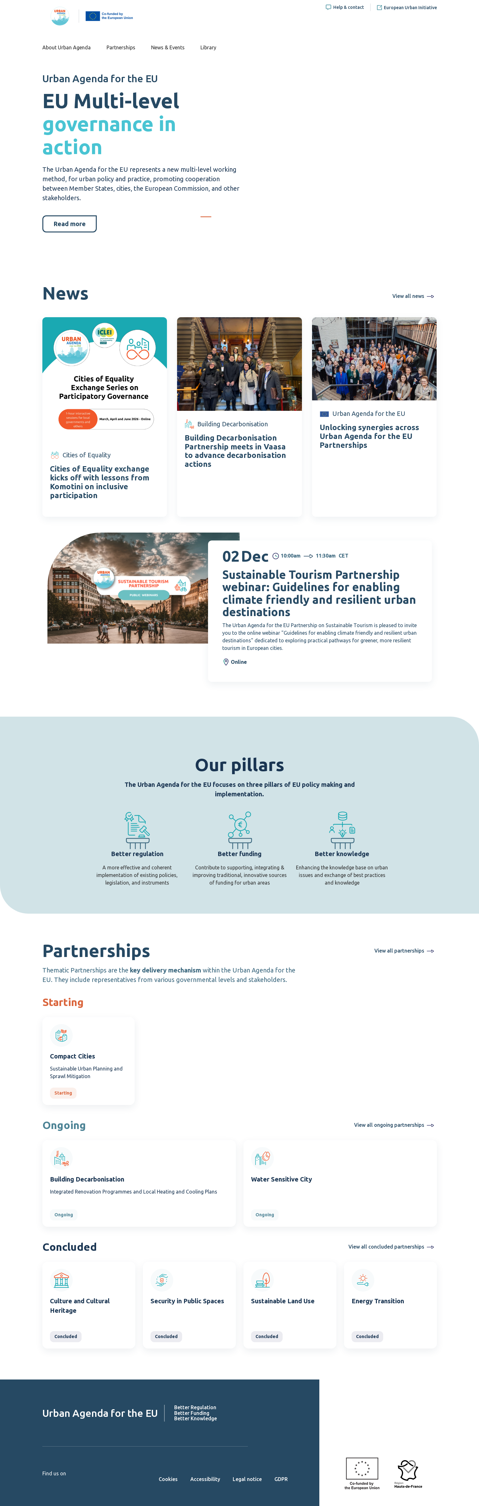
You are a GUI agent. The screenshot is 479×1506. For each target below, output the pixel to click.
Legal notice (247, 1479)
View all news (408, 296)
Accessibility (205, 1479)
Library (208, 47)
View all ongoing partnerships (389, 1125)
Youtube (46, 1483)
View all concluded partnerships (386, 1247)
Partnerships (121, 47)
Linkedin (68, 1483)
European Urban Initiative (410, 7)
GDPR (281, 1479)
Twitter (57, 1483)
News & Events (168, 47)
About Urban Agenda (66, 47)
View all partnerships (399, 951)
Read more (69, 223)
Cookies (168, 1479)
